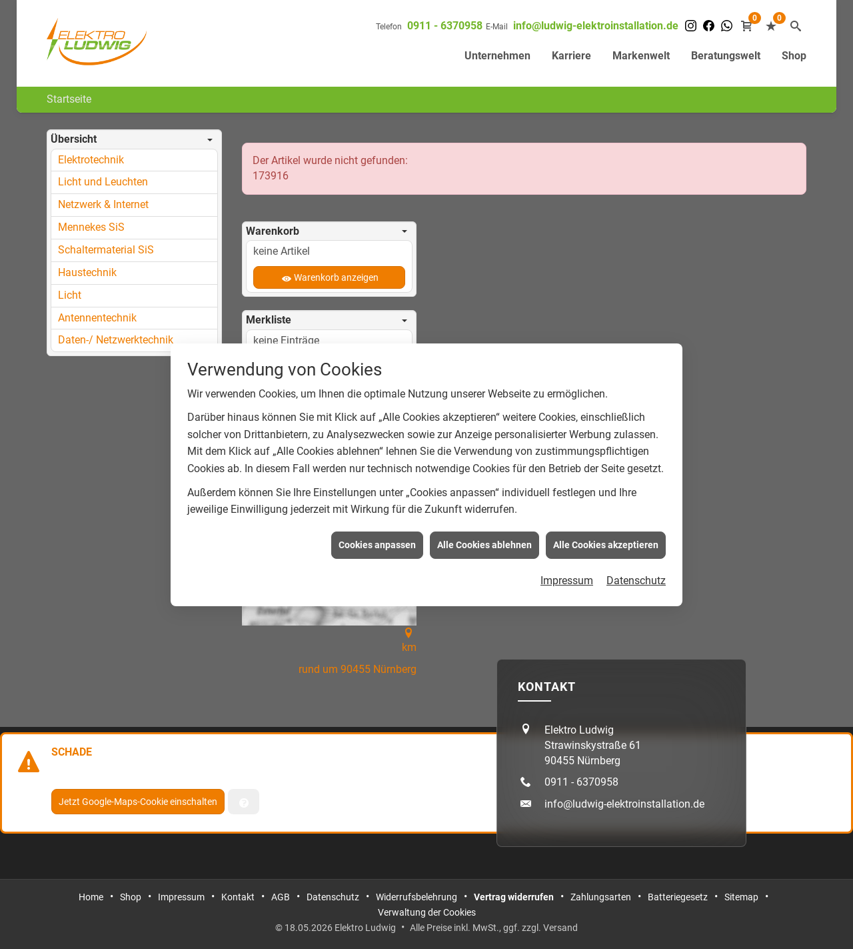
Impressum (566, 574)
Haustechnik (87, 272)
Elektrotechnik (91, 159)
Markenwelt (641, 55)
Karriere (571, 55)
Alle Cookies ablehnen (484, 539)
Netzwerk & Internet (103, 204)
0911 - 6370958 (444, 25)
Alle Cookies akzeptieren (605, 539)
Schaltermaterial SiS (106, 249)
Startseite (69, 99)
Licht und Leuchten (103, 181)
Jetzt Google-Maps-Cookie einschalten (138, 801)
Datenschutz (636, 574)
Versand (560, 927)
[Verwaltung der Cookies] (243, 801)
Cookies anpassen (377, 539)
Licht (69, 295)
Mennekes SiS (91, 227)
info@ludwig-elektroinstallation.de (595, 25)
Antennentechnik (97, 317)
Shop (794, 55)
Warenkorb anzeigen (336, 277)
